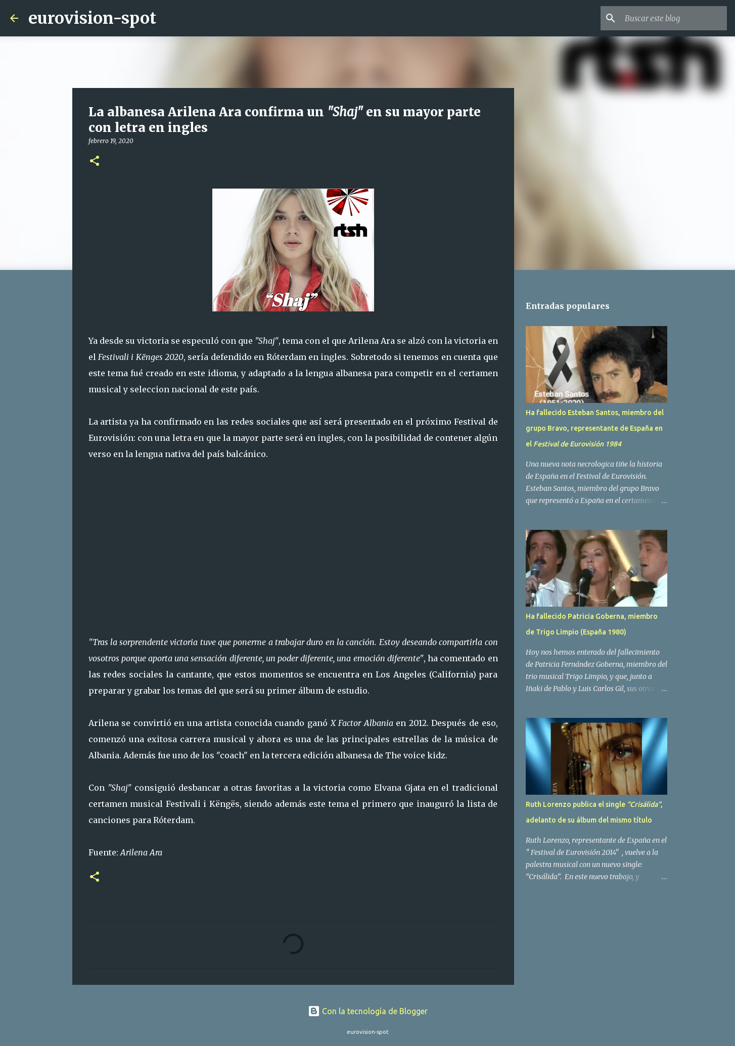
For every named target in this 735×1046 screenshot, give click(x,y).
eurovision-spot (92, 18)
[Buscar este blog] (674, 18)
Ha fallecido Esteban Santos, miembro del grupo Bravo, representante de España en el (595, 428)
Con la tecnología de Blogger (368, 1011)
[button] (94, 161)
